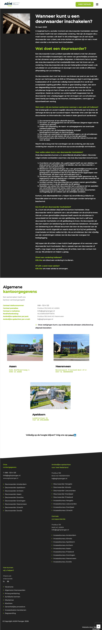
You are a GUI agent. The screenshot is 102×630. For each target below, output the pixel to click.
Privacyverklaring (12, 582)
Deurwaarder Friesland (63, 483)
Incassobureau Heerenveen (64, 546)
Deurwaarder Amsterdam (15, 470)
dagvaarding (44, 88)
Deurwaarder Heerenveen (16, 491)
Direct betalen (84, 4)
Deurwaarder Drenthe (14, 484)
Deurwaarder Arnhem (14, 477)
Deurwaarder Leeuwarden (64, 476)
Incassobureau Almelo (62, 526)
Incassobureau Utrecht (62, 497)
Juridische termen (12, 586)
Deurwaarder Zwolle (13, 497)
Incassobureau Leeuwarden (65, 490)
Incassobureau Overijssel (63, 493)
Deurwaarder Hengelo (62, 469)
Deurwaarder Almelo (62, 473)
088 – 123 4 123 (75, 288)
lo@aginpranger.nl (77, 302)
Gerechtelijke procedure (15, 596)
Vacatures (9, 575)
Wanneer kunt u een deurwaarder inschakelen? (64, 18)
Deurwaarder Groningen (15, 487)
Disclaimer (9, 589)
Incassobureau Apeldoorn (64, 529)
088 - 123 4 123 (10, 458)
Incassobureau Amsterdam (64, 522)
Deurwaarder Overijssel (63, 480)
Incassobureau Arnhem (63, 533)
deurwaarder (52, 197)
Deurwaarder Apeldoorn (15, 473)
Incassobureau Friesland (63, 539)
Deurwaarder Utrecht (14, 494)
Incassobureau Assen (62, 536)
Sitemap (95, 613)
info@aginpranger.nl (78, 293)
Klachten (8, 593)
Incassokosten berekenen (15, 599)
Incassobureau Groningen (64, 543)
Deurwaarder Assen (13, 480)
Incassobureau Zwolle (62, 550)
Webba (96, 611)
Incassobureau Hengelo (63, 487)
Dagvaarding (10, 603)
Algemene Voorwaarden (15, 579)
